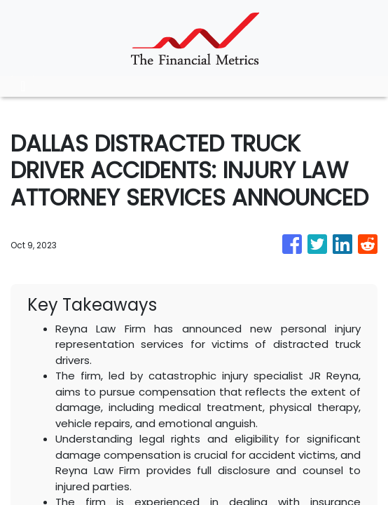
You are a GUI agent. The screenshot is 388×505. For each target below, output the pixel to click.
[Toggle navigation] (22, 86)
